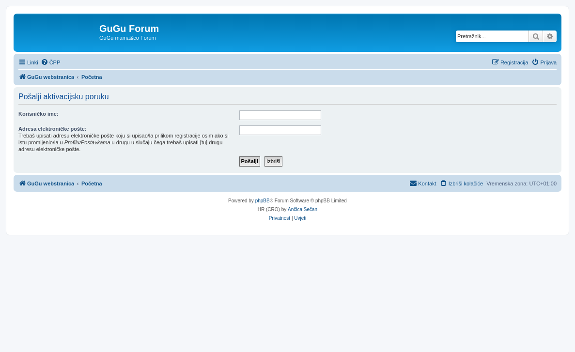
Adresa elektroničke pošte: (52, 129)
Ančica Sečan (302, 209)
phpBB (262, 200)
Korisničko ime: (38, 114)
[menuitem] (51, 62)
